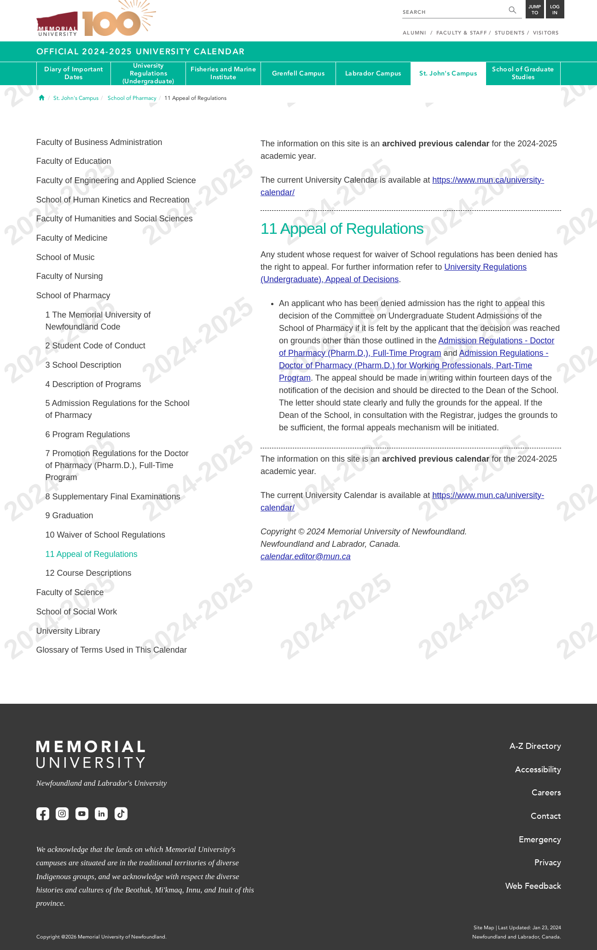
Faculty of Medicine (72, 238)
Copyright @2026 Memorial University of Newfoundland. (101, 937)
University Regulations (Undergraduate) (148, 73)
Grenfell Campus (298, 73)
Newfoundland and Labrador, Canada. (516, 937)
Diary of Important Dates (73, 73)
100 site (119, 18)
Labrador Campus (373, 73)
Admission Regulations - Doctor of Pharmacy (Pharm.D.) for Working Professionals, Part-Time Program (414, 365)
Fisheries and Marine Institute (223, 73)
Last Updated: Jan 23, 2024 (529, 928)
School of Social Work (76, 611)
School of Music (65, 257)
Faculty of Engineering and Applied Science (116, 180)
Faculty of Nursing (69, 276)
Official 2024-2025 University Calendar (140, 51)
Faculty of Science (70, 592)
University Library (68, 631)
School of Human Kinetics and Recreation (113, 199)
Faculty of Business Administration (99, 142)
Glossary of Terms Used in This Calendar (111, 650)
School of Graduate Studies (523, 73)
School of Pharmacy (73, 295)
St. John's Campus (448, 73)
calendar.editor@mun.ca (306, 556)
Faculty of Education (73, 161)
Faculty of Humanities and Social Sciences (114, 218)
